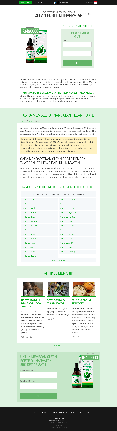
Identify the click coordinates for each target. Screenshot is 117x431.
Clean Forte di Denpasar (29, 204)
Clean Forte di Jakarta (28, 199)
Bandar (72, 412)
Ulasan (36, 412)
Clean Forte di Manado (29, 208)
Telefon (65, 50)
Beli (77, 63)
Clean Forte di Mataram (67, 208)
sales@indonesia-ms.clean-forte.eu (58, 420)
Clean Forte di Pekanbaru (29, 221)
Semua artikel (58, 345)
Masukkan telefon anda (27, 381)
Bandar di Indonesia (58, 260)
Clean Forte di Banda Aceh (68, 230)
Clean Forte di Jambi (28, 247)
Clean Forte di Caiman (66, 238)
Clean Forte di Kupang (28, 243)
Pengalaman (46, 412)
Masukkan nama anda (27, 370)
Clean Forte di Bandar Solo (30, 238)
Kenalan (88, 412)
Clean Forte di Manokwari (29, 256)
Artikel (80, 412)
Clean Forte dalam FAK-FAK (68, 243)
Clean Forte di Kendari (28, 251)
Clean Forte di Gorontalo (67, 247)
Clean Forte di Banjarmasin (30, 225)
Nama (64, 41)
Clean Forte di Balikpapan (67, 199)
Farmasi (28, 412)
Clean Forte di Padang (28, 234)
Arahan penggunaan (60, 412)
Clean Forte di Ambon (66, 221)
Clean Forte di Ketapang (67, 251)
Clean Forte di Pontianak (67, 234)
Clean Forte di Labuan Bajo (68, 204)
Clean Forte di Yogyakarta (68, 212)
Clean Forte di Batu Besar (67, 217)
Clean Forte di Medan (28, 217)
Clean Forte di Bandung (67, 225)
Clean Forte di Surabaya (29, 212)
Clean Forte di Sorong (28, 230)
